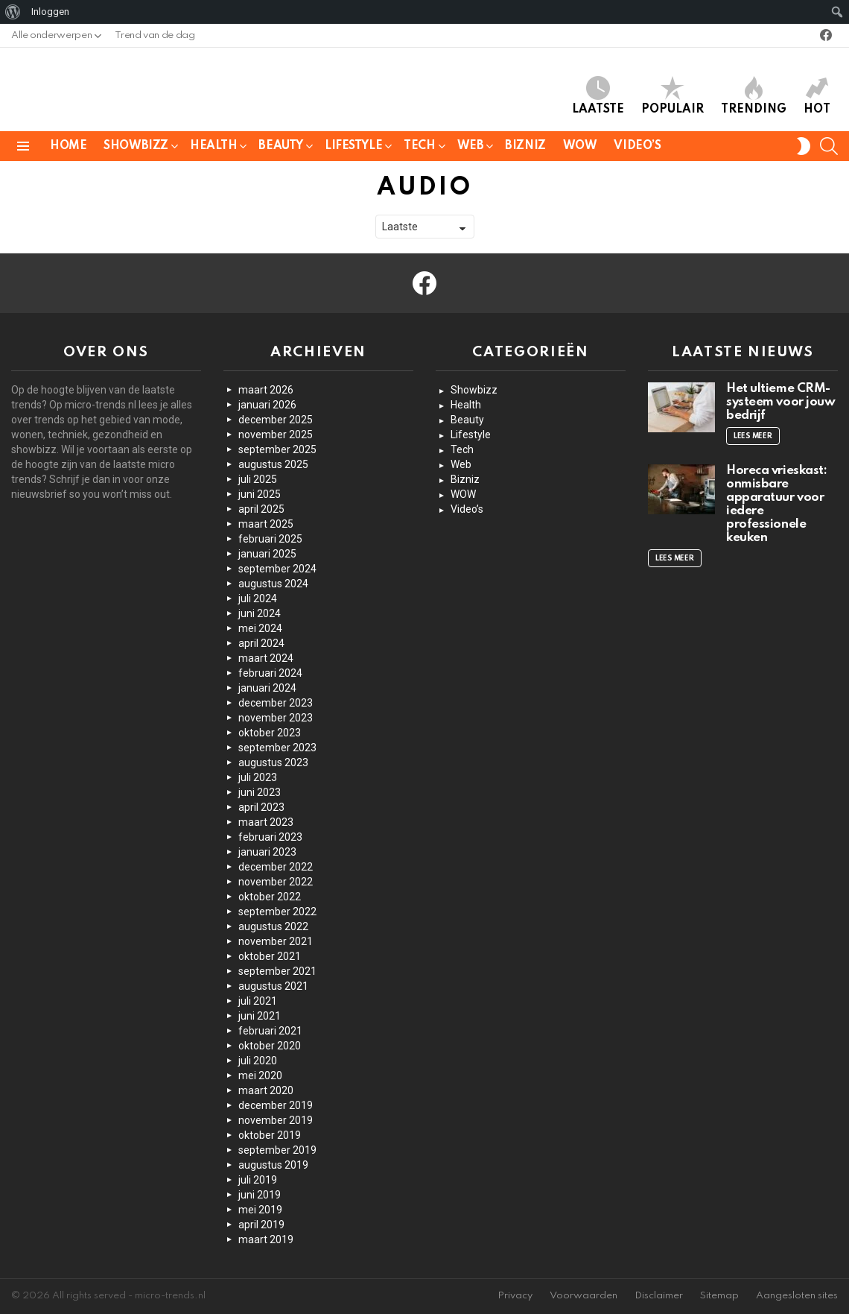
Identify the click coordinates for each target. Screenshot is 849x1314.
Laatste (598, 96)
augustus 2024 (273, 584)
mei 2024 (260, 628)
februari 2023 (270, 837)
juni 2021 (259, 1016)
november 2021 (275, 941)
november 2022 (275, 882)
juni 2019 (259, 1195)
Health (213, 148)
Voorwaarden (583, 1296)
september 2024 (277, 569)
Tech (419, 148)
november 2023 (275, 718)
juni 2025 (259, 494)
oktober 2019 (269, 1135)
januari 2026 (267, 405)
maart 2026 (265, 390)
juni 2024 (259, 613)
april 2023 (261, 807)
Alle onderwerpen (51, 39)
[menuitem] (13, 12)
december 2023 (275, 703)
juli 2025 (257, 479)
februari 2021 (270, 1031)
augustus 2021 (273, 986)
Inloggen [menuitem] (50, 11)
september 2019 (277, 1150)
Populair (672, 96)
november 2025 (275, 434)
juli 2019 (257, 1180)
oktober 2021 (269, 956)
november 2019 (275, 1120)
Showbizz (136, 148)
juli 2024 (257, 598)
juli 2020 (257, 1061)
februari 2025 (270, 539)
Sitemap (719, 1296)
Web (470, 148)
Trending (753, 96)
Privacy (514, 1296)
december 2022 (275, 867)
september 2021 (277, 971)
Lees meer (753, 436)
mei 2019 (260, 1210)
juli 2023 (257, 777)
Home (68, 146)
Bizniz (525, 146)
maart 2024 (265, 658)
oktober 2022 (269, 897)
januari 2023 (267, 852)
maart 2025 (265, 524)
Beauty (280, 148)
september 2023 (277, 748)
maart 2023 (265, 822)
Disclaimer (659, 1296)
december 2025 (275, 420)
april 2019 (261, 1225)
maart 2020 (265, 1090)
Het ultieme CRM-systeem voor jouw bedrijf (780, 402)
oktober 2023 (269, 733)
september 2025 (277, 449)
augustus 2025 (273, 464)
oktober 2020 (269, 1046)
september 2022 (277, 911)
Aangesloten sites (797, 1296)
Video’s (637, 146)
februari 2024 (270, 673)
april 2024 (261, 643)
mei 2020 (260, 1075)
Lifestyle (353, 148)
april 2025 (261, 509)
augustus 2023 (273, 762)
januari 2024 (267, 688)
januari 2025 (267, 554)
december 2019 (275, 1105)
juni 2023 (259, 792)
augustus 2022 (273, 926)
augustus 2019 (273, 1165)
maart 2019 (265, 1239)
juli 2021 (257, 1001)
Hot (817, 96)
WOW (580, 146)
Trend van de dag (154, 35)
